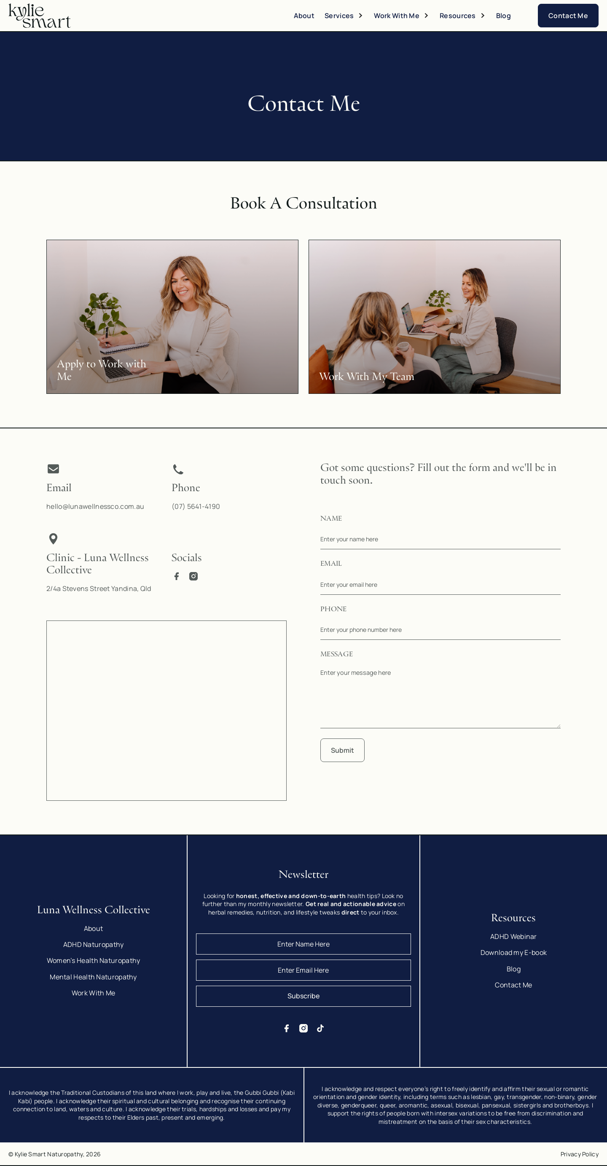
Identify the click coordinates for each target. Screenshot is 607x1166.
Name (331, 519)
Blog (503, 15)
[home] (42, 15)
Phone (333, 609)
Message (336, 654)
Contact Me (568, 15)
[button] (344, 15)
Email (331, 564)
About (304, 15)
